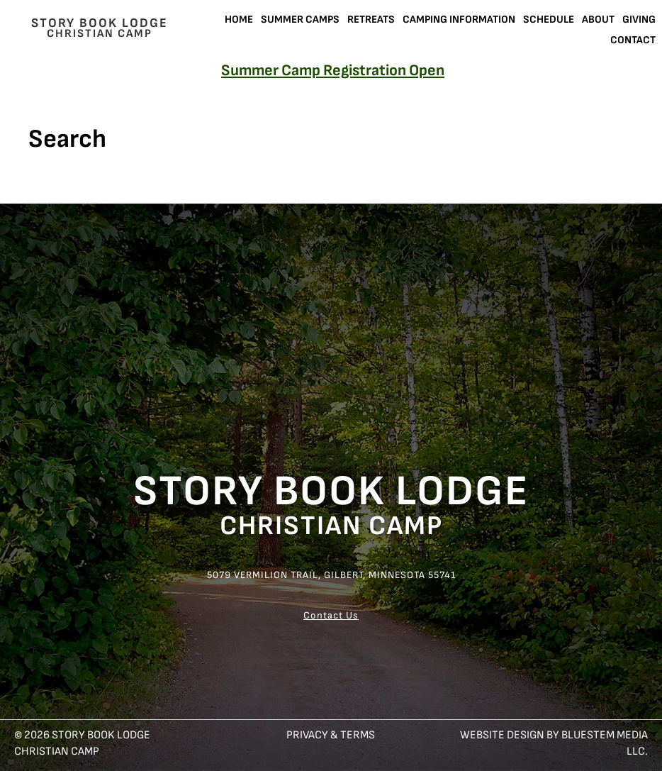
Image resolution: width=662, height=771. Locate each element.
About (598, 19)
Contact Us (331, 615)
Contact (633, 40)
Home (239, 19)
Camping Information (459, 19)
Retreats (371, 19)
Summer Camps (300, 19)
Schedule (548, 19)
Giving (639, 19)
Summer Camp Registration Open (332, 70)
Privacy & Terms (330, 735)
